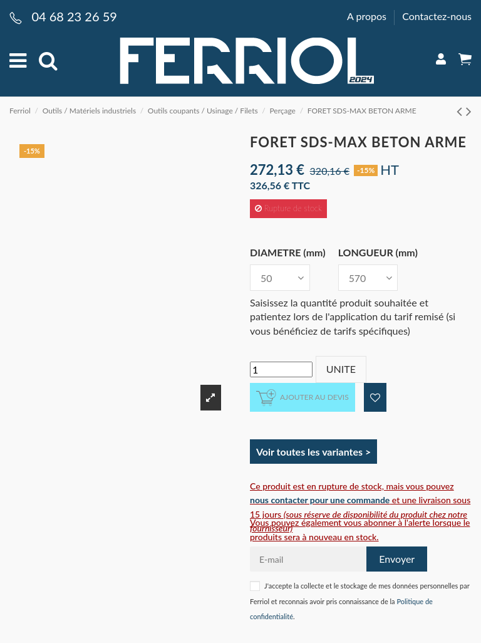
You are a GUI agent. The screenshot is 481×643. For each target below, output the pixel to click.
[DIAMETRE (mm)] (280, 277)
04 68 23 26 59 (73, 16)
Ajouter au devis (302, 397)
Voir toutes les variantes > (313, 451)
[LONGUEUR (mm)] (368, 277)
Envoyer (397, 559)
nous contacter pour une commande (320, 499)
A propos (368, 16)
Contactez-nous (437, 16)
